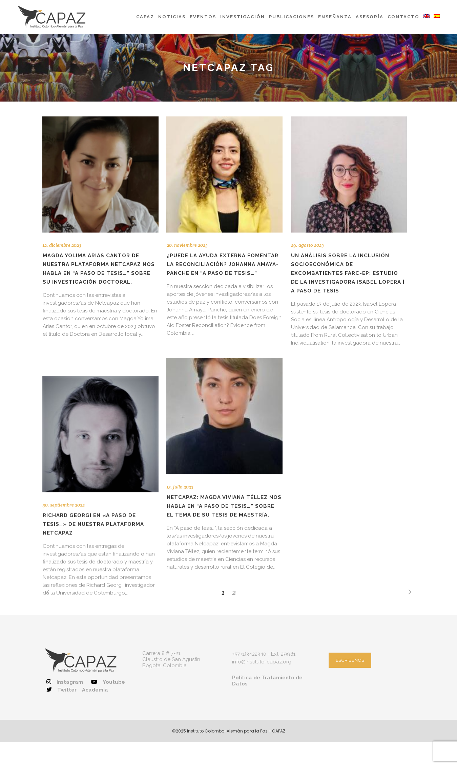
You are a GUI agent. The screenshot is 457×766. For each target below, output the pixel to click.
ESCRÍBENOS (350, 652)
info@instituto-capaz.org (261, 654)
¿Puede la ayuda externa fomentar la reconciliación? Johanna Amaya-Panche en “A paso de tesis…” (223, 264)
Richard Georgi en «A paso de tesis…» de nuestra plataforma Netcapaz (93, 495)
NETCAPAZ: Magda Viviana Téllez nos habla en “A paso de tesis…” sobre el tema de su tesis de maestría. (224, 494)
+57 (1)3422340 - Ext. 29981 (263, 646)
